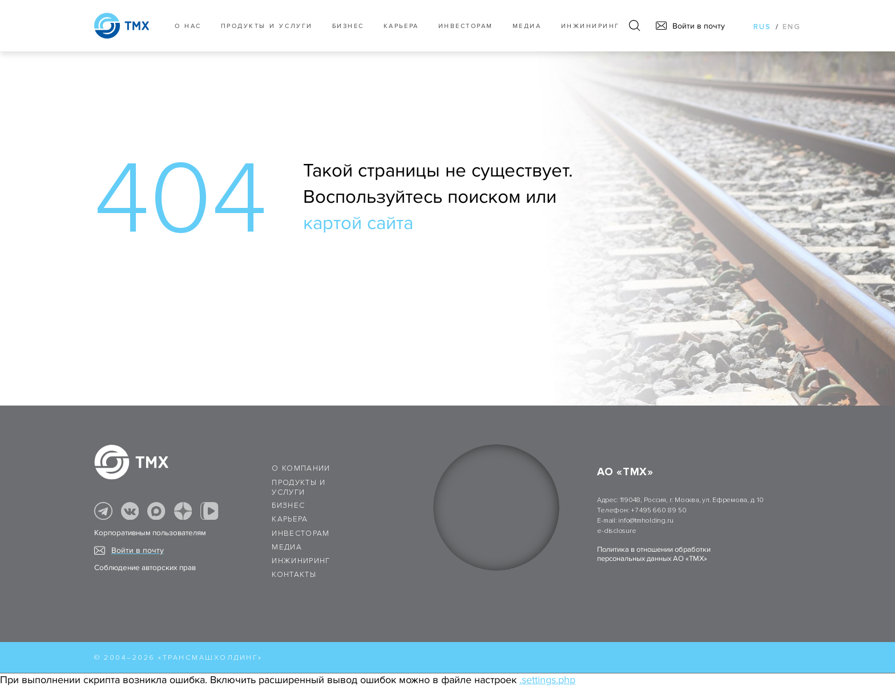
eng (792, 26)
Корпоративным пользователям (150, 532)
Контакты (294, 574)
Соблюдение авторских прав (145, 567)
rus (762, 26)
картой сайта (358, 223)
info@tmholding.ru (645, 520)
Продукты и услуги (267, 26)
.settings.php (547, 679)
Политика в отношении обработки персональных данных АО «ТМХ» (654, 554)
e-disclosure (616, 531)
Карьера (401, 26)
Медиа (527, 26)
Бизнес (288, 505)
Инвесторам (465, 26)
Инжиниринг (590, 26)
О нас (188, 26)
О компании (301, 468)
